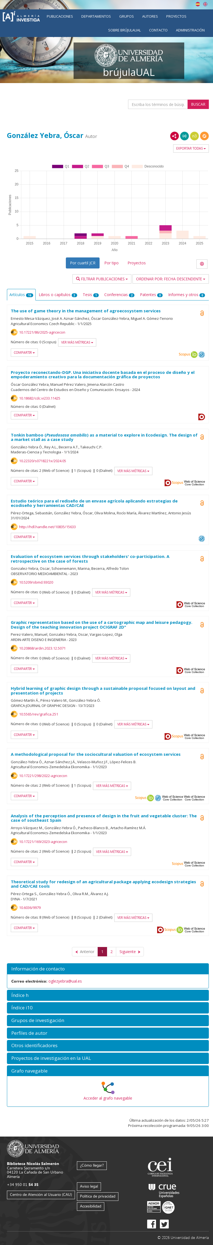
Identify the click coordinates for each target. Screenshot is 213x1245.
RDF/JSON (204, 136)
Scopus (184, 354)
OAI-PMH (201, 354)
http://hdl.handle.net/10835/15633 (47, 526)
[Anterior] (85, 951)
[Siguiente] (130, 951)
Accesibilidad (90, 1206)
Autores (150, 16)
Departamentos (96, 16)
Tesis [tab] (91, 294)
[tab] (108, 969)
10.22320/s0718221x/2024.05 (42, 460)
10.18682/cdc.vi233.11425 (39, 398)
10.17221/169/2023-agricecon (43, 841)
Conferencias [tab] (119, 294)
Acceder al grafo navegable (108, 1098)
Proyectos (176, 16)
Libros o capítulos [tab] (58, 294)
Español (198, 4)
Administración (190, 30)
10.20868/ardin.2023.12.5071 (42, 648)
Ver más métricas (77, 342)
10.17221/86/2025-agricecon (42, 332)
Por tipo (111, 262)
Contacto (158, 30)
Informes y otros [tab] (186, 294)
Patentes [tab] (151, 294)
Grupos (126, 16)
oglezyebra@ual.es (65, 981)
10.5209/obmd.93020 (36, 582)
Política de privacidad (97, 1196)
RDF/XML (174, 136)
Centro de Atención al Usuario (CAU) (41, 1194)
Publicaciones (60, 16)
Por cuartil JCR (82, 262)
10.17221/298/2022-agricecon (43, 775)
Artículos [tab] (21, 294)
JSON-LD (184, 136)
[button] (108, 969)
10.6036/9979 (30, 907)
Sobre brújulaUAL (124, 30)
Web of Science (194, 483)
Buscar (198, 104)
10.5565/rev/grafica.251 (38, 714)
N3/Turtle (194, 136)
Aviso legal (89, 1186)
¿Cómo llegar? (92, 1165)
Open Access (202, 503)
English (205, 4)
